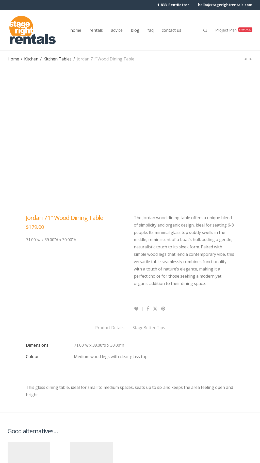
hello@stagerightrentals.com (225, 4)
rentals (96, 30)
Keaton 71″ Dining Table (84, 385)
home (75, 30)
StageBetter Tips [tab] (149, 209)
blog (135, 30)
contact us (171, 30)
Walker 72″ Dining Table (21, 385)
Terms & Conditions (53, 449)
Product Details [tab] (109, 209)
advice (117, 30)
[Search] (205, 30)
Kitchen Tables (57, 59)
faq (151, 30)
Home (13, 59)
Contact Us (18, 449)
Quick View (18, 414)
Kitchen (31, 59)
